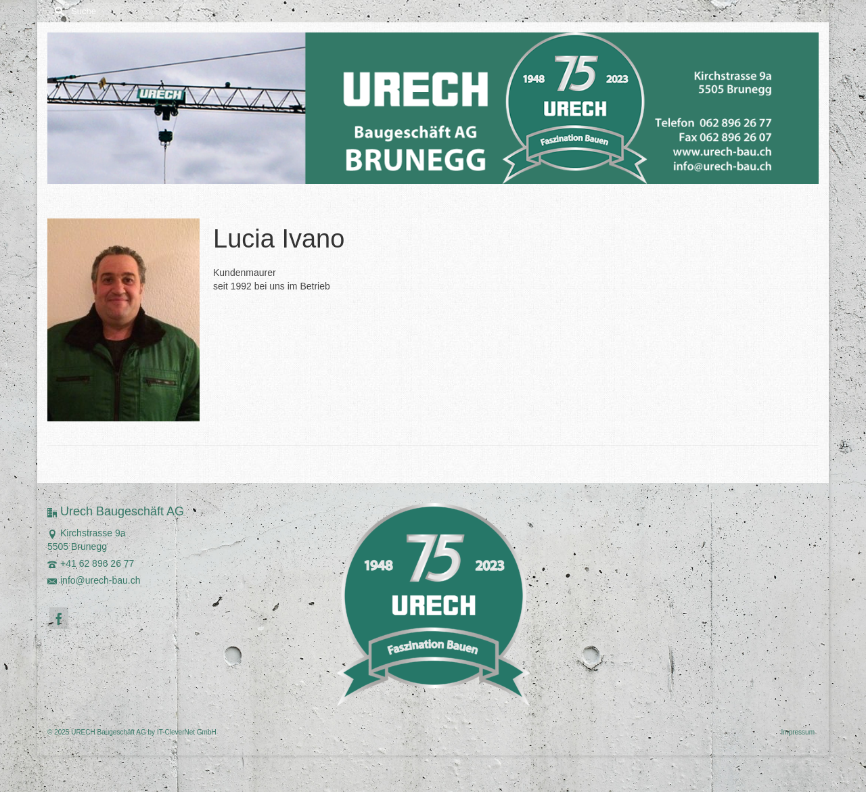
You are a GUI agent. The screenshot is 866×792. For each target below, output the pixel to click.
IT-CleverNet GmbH (186, 732)
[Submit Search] (57, 11)
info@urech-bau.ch (94, 580)
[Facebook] (58, 617)
